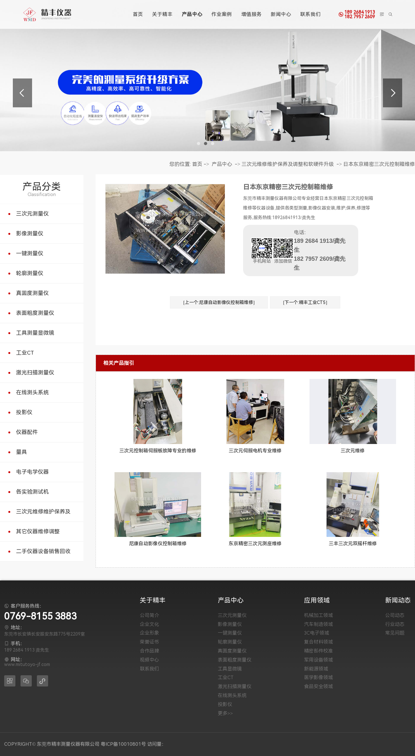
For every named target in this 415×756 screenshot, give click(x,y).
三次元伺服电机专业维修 (255, 451)
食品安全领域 (318, 686)
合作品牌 (149, 651)
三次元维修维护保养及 (43, 511)
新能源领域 (316, 669)
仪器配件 (27, 432)
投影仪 (24, 412)
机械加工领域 (318, 615)
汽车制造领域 (318, 624)
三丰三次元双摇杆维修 (353, 543)
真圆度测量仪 (32, 293)
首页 (138, 14)
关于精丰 (162, 14)
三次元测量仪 (32, 213)
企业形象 (149, 633)
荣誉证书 (149, 642)
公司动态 (394, 615)
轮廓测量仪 (29, 273)
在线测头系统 (32, 392)
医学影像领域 (318, 677)
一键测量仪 (29, 253)
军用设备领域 (318, 660)
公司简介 (149, 615)
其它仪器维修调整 (38, 531)
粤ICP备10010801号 (123, 744)
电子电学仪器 (32, 472)
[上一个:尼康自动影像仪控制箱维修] (218, 302)
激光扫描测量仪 (35, 372)
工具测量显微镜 (35, 333)
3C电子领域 (316, 633)
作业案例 (221, 14)
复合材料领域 (318, 642)
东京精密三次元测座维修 (255, 543)
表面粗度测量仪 (35, 313)
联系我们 (310, 14)
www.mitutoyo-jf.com (27, 664)
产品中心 (192, 14)
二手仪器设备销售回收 (43, 551)
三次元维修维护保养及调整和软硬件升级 (287, 164)
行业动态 (394, 624)
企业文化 (149, 624)
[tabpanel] (207, 75)
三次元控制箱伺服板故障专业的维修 (157, 451)
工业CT (25, 352)
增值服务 (251, 14)
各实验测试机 (32, 492)
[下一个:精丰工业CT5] (305, 302)
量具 (21, 452)
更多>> (225, 713)
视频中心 (149, 660)
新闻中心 (281, 14)
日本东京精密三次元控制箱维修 (379, 164)
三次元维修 (353, 451)
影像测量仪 (29, 233)
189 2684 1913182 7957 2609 (359, 14)
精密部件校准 (318, 651)
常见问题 (394, 633)
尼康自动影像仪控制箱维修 (158, 543)
